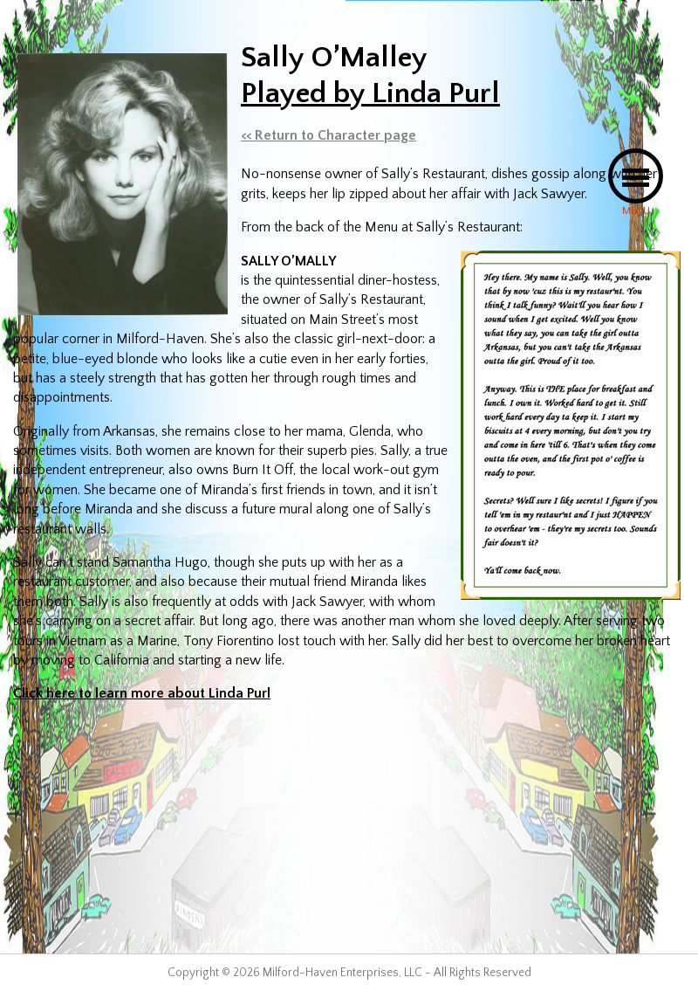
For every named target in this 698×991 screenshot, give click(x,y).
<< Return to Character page (328, 135)
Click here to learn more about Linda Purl (141, 693)
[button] (635, 175)
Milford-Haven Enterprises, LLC (342, 973)
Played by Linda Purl (370, 93)
